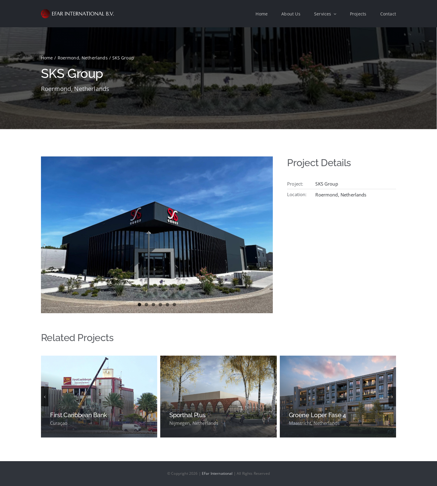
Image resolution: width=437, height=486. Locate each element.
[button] (45, 397)
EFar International (217, 473)
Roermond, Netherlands (75, 89)
